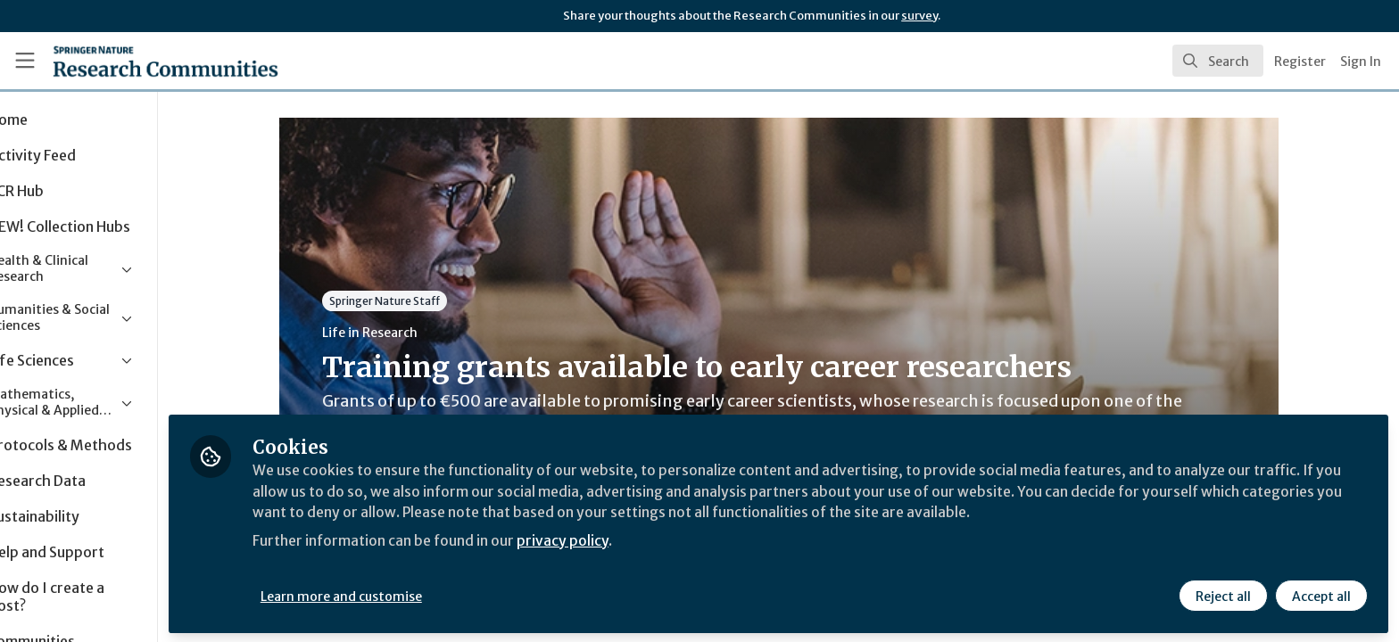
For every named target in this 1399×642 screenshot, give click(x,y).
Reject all (1222, 595)
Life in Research (404, 333)
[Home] (143, 61)
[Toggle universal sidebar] (25, 61)
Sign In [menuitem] (1360, 62)
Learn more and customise (412, 595)
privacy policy (636, 538)
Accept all (1320, 595)
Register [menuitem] (1300, 62)
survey (919, 15)
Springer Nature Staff (419, 301)
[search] (1217, 61)
